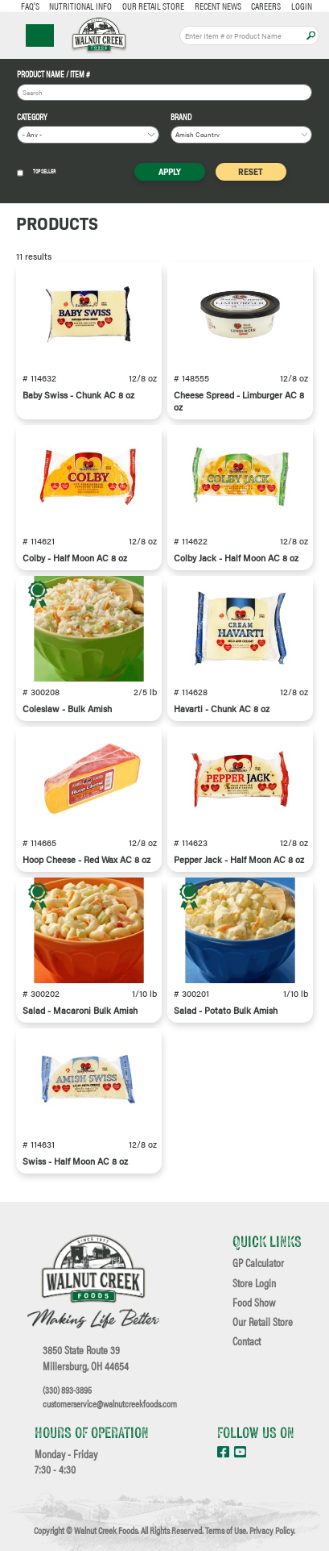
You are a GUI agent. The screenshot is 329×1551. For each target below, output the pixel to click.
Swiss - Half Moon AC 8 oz (75, 1161)
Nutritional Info (80, 5)
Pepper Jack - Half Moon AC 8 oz (239, 859)
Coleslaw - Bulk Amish (67, 709)
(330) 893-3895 (67, 1390)
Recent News (218, 5)
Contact (246, 1341)
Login (301, 5)
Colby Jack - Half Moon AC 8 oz (236, 558)
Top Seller (36, 172)
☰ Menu (40, 35)
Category (32, 117)
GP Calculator (258, 1263)
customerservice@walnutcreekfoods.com (110, 1403)
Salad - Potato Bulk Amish (226, 1010)
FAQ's (30, 5)
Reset (250, 171)
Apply (310, 35)
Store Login (254, 1283)
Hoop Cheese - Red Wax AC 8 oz (86, 859)
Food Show (253, 1302)
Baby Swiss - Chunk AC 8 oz (78, 395)
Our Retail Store (153, 5)
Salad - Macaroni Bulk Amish (80, 1010)
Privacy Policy (271, 1530)
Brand (181, 117)
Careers (266, 5)
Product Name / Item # (53, 74)
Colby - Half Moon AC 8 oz (75, 558)
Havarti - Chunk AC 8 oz (221, 709)
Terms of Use (225, 1530)
